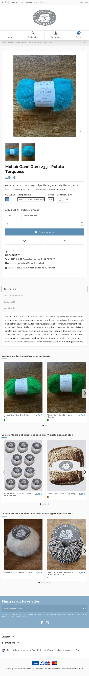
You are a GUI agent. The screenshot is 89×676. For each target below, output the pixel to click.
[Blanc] (5, 499)
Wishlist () (82, 2)
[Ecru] (5, 575)
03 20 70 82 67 (48, 259)
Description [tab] (10, 289)
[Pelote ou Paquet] (31, 215)
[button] (43, 425)
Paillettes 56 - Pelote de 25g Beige (61, 494)
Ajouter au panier (44, 232)
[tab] (44, 302)
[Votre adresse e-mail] (42, 608)
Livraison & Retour (17, 2)
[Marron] (48, 497)
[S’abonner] (84, 608)
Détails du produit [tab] (13, 296)
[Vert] (5, 420)
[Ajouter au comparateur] (64, 241)
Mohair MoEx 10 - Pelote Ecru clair (18, 572)
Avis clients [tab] (9, 308)
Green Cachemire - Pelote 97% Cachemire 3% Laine (60, 573)
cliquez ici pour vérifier (68, 650)
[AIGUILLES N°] (11, 215)
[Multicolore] (48, 577)
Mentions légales (32, 2)
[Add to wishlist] (24, 241)
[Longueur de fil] (63, 200)
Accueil (45, 2)
